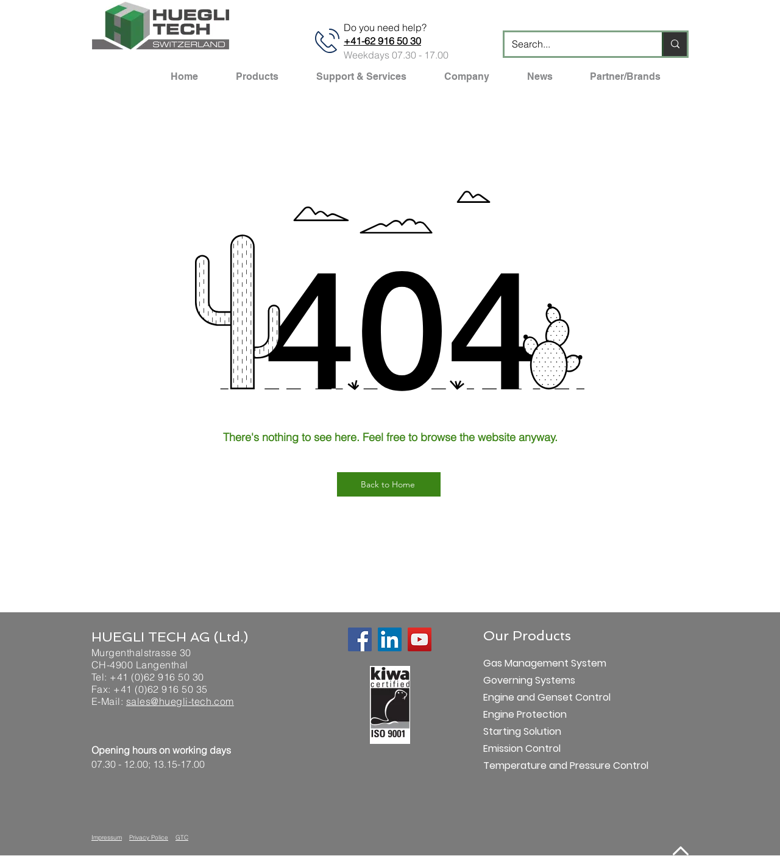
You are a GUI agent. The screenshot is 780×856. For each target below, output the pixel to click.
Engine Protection (525, 714)
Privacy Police (148, 837)
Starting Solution (522, 731)
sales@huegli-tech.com (180, 701)
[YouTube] (419, 639)
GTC (182, 837)
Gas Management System (526, 663)
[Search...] (574, 44)
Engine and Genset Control (526, 697)
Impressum (106, 837)
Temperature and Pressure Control (526, 766)
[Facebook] (360, 639)
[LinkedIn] (390, 639)
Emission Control (522, 748)
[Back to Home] (389, 484)
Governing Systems (526, 680)
